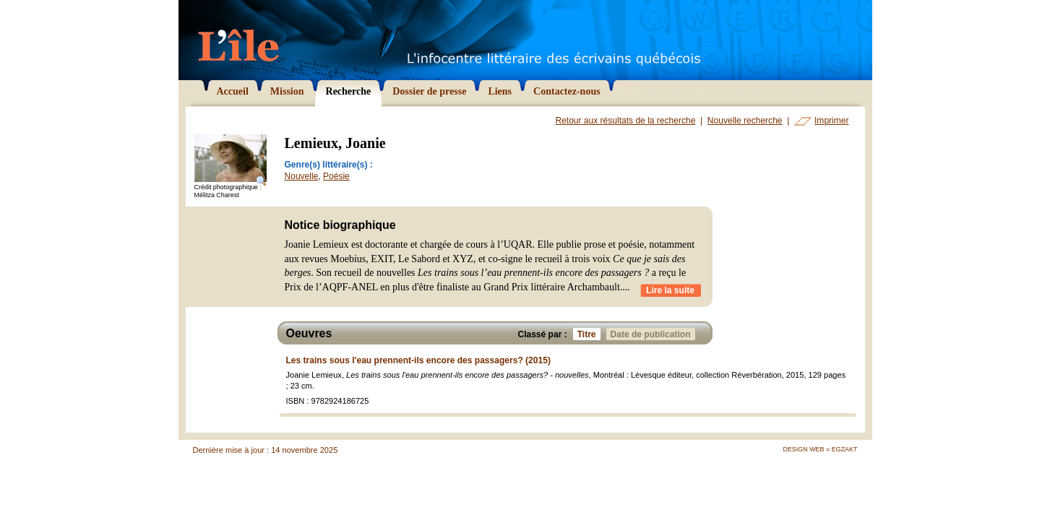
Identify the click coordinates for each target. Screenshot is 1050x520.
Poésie (336, 176)
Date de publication (653, 334)
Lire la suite (670, 290)
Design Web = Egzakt (820, 449)
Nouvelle (302, 176)
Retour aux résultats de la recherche (625, 121)
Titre (589, 334)
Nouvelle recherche (745, 121)
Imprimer (831, 121)
